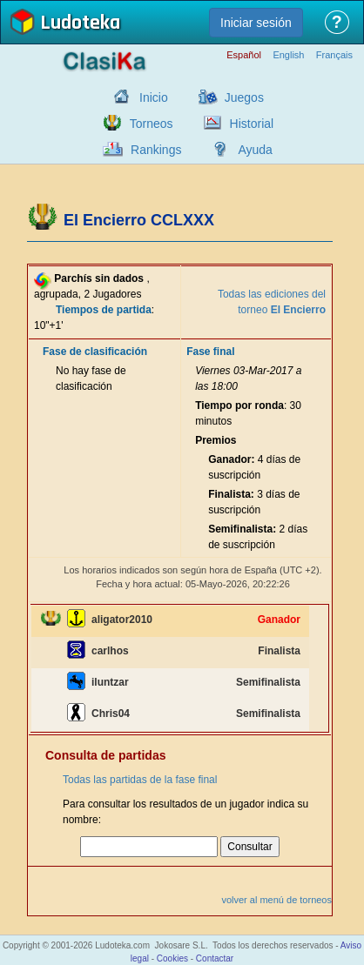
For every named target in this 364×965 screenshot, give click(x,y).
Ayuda (255, 150)
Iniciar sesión (256, 23)
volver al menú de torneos (276, 900)
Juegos (244, 97)
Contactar (214, 958)
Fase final (210, 351)
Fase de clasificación (95, 351)
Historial (252, 124)
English (288, 55)
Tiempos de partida (104, 310)
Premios (215, 440)
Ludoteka (80, 24)
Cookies (172, 958)
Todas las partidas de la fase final (140, 780)
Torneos (151, 124)
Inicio (153, 97)
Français (334, 55)
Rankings (156, 150)
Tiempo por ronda (239, 405)
